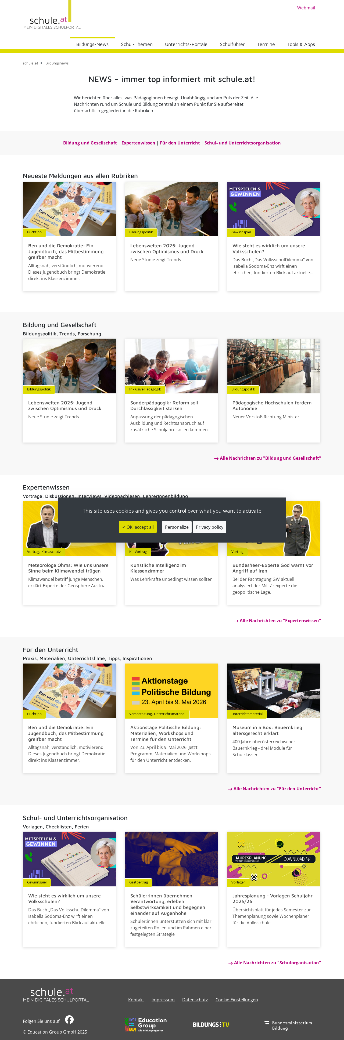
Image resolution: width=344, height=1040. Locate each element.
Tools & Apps (301, 44)
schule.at (30, 63)
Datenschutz (195, 1000)
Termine (266, 44)
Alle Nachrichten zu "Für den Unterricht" (277, 789)
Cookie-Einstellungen (237, 1000)
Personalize (177, 527)
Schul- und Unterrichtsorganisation (243, 143)
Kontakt (136, 1000)
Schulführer (232, 44)
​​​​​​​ (69, 1021)
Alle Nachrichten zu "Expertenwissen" (280, 621)
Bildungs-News (92, 44)
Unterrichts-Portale (186, 44)
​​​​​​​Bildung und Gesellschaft (90, 143)
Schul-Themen (137, 44)
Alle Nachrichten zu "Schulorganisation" (277, 963)
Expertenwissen (138, 143)
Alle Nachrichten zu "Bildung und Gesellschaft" (270, 458)
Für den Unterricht (180, 143)
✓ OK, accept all (138, 527)
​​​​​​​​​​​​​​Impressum (163, 1000)
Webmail (306, 8)
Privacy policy (209, 527)
